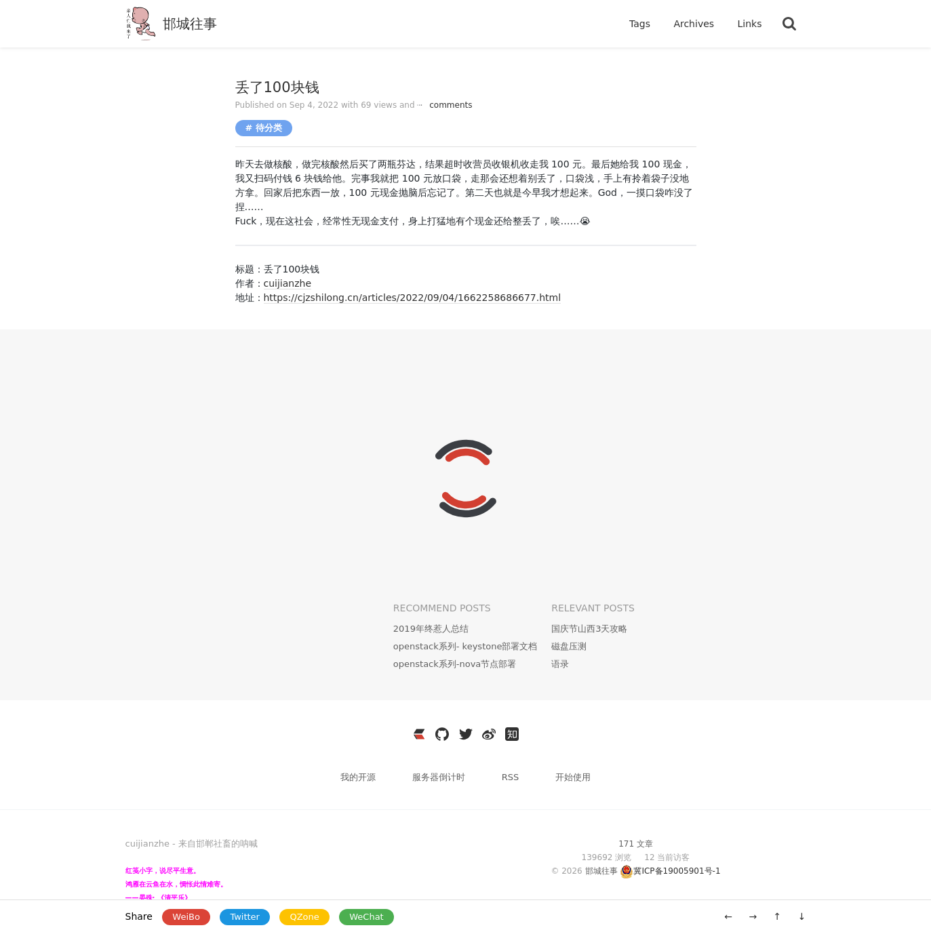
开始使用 (573, 777)
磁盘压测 (569, 646)
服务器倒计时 (440, 777)
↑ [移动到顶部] (778, 916)
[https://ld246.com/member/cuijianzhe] (419, 734)
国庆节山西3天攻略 (589, 629)
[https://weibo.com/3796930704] (489, 734)
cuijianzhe (288, 283)
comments (444, 105)
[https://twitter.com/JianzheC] (466, 734)
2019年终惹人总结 (431, 629)
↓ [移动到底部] (802, 916)
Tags (641, 23)
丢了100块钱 (277, 87)
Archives (695, 23)
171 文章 (635, 844)
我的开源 (359, 777)
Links (750, 23)
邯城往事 (190, 24)
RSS (510, 777)
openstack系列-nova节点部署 (455, 664)
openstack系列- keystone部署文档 (465, 646)
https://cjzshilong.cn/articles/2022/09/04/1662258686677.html (412, 297)
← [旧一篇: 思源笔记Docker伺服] (728, 916)
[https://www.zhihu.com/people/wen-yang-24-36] (512, 734)
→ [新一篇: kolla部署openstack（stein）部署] (753, 916)
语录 (560, 664)
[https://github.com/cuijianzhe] (442, 734)
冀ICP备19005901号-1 (676, 871)
